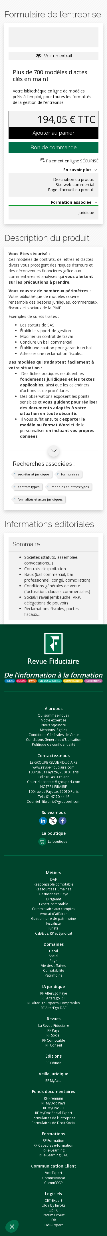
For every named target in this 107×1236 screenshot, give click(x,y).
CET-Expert (53, 1200)
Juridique (86, 212)
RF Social (53, 1035)
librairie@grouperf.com (61, 801)
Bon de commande (54, 147)
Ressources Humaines (53, 889)
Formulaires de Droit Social (54, 1122)
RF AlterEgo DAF (53, 1007)
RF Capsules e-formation (53, 1145)
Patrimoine (53, 975)
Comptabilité (53, 970)
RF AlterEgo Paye (53, 993)
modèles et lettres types (70, 487)
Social (53, 955)
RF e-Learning (53, 1150)
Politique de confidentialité (53, 744)
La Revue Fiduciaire (53, 1025)
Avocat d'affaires (53, 913)
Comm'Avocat (53, 1177)
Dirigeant (53, 899)
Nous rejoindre (53, 725)
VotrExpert (53, 1172)
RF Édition (53, 1062)
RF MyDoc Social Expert (53, 1112)
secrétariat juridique (33, 474)
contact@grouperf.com (61, 781)
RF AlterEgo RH (53, 998)
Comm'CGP (53, 1182)
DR (53, 1219)
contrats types (28, 487)
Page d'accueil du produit (71, 189)
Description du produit (73, 179)
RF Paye (53, 1030)
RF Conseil (53, 1045)
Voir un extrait (53, 56)
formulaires (70, 474)
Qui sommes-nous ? (53, 715)
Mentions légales (53, 729)
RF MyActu (53, 1080)
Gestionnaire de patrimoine (53, 918)
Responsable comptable (53, 884)
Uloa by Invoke (54, 1205)
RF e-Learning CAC (53, 1155)
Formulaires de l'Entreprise (53, 1118)
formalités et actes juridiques (40, 499)
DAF (53, 879)
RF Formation (53, 1140)
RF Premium (53, 1098)
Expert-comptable (53, 904)
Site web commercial (75, 184)
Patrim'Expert (53, 1215)
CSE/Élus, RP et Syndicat (53, 933)
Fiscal (53, 951)
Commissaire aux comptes (53, 908)
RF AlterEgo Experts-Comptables (53, 1003)
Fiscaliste (53, 923)
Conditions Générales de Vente (54, 734)
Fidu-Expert (54, 1225)
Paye (53, 960)
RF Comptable (53, 1040)
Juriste (53, 928)
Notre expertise (53, 720)
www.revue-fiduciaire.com (53, 767)
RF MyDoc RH (53, 1108)
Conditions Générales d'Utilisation (53, 739)
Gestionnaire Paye (53, 894)
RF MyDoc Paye (53, 1103)
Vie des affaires (53, 965)
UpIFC (53, 1210)
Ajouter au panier (53, 133)
